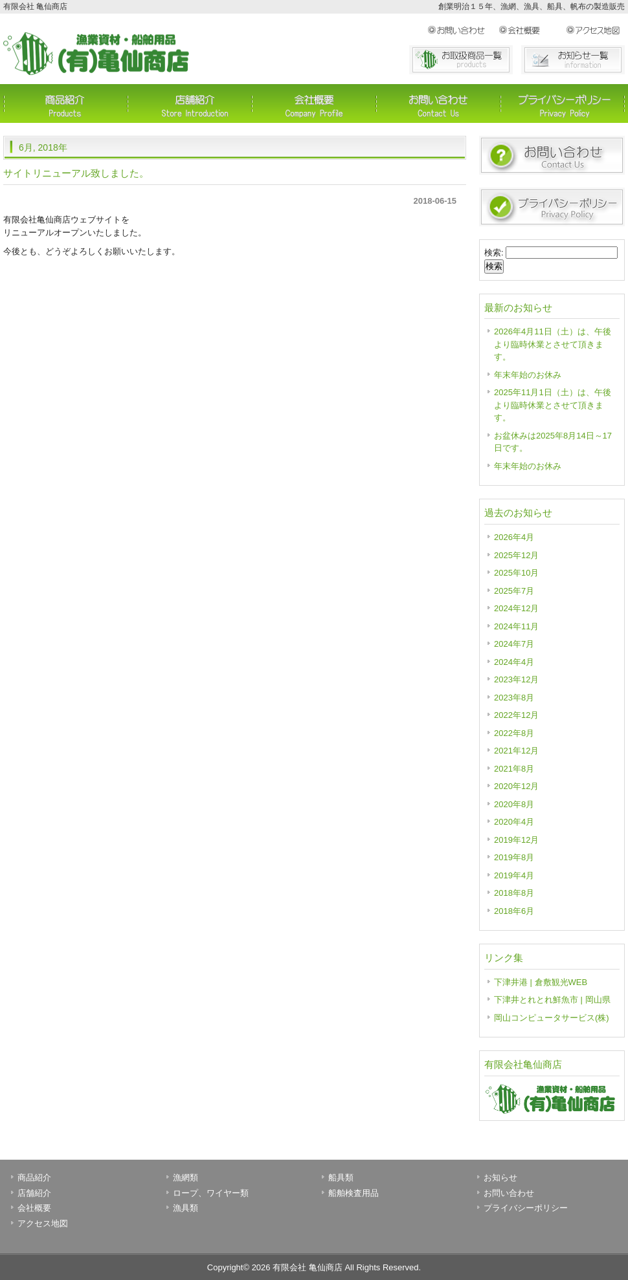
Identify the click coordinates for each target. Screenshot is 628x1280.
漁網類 (185, 1177)
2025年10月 (516, 573)
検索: (494, 252)
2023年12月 (516, 679)
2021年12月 (516, 750)
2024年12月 (516, 608)
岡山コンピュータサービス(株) (551, 1018)
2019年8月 (514, 857)
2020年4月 (514, 822)
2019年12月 (516, 840)
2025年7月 (514, 591)
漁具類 (185, 1208)
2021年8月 (514, 769)
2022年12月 (516, 715)
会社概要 (532, 30)
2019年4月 (514, 875)
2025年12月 (516, 555)
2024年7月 (514, 644)
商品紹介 (65, 103)
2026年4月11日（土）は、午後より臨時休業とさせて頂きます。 (552, 344)
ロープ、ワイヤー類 (211, 1193)
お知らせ (500, 1177)
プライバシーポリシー (562, 103)
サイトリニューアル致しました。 (76, 173)
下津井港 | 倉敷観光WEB (540, 982)
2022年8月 (514, 733)
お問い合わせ (463, 30)
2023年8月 (514, 697)
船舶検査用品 (353, 1193)
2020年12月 (516, 786)
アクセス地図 (595, 30)
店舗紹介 (190, 103)
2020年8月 (514, 804)
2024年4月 (514, 662)
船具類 (340, 1177)
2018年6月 (514, 911)
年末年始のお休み (527, 375)
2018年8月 (514, 893)
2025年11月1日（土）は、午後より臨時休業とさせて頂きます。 (552, 404)
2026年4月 (514, 537)
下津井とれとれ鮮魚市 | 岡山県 (552, 999)
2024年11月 (516, 626)
